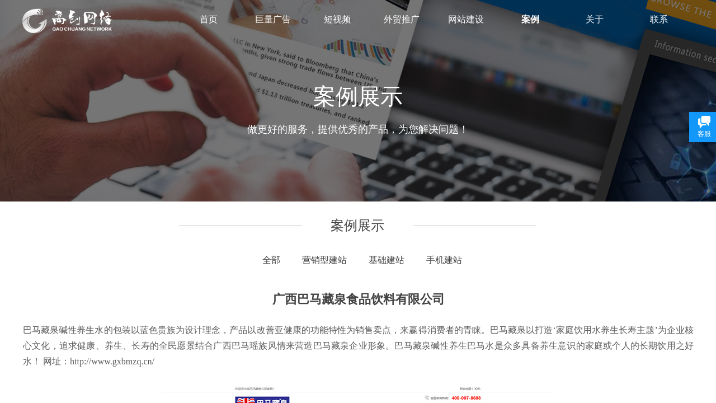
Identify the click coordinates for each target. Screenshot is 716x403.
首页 (209, 19)
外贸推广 (402, 19)
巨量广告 (273, 19)
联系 (659, 19)
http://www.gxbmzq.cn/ (112, 361)
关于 (595, 19)
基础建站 (386, 260)
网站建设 (466, 19)
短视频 (337, 19)
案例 (530, 19)
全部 (271, 260)
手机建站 (444, 260)
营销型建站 (324, 260)
